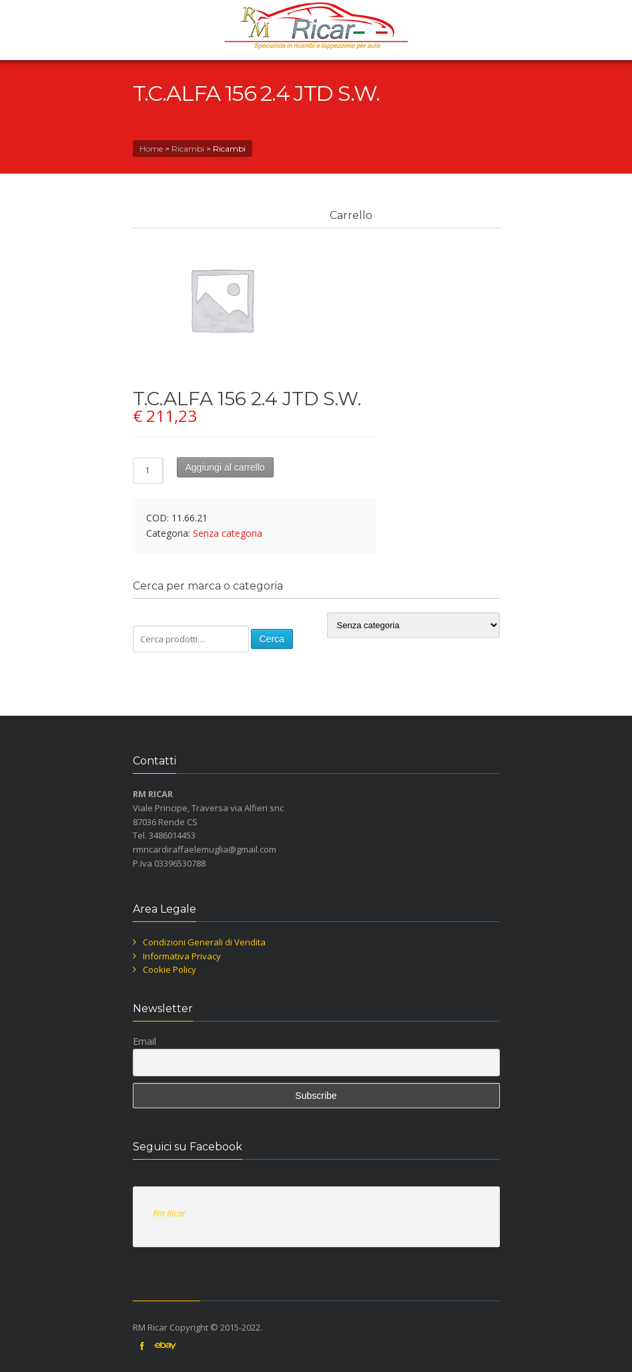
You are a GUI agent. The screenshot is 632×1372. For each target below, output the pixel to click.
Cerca (272, 639)
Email (144, 1041)
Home (151, 149)
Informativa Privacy (182, 956)
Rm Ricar (169, 1213)
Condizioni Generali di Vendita (204, 942)
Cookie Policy (169, 969)
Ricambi (188, 149)
